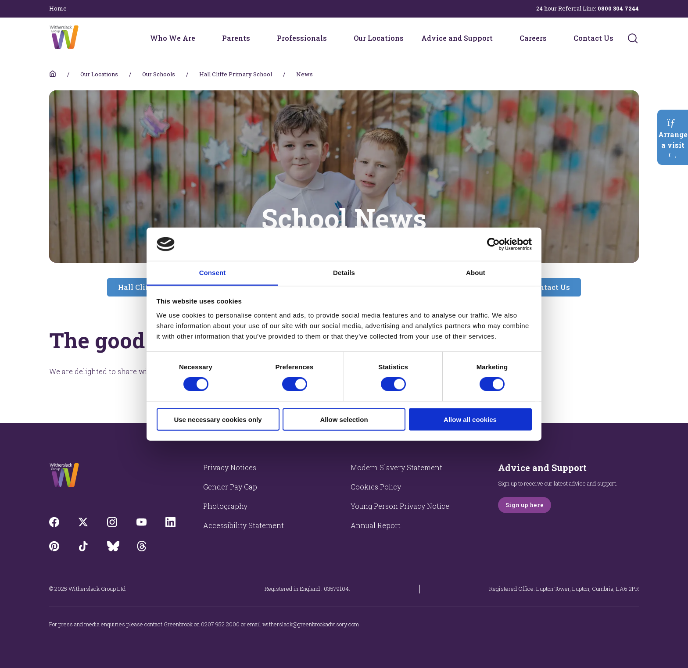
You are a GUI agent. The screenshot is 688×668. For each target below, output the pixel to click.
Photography (225, 506)
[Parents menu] (255, 38)
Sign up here (524, 505)
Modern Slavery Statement (396, 467)
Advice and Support (457, 38)
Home (58, 8)
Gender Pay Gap (230, 486)
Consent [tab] (212, 272)
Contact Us (593, 38)
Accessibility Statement (243, 525)
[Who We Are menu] (200, 38)
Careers (533, 38)
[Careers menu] (552, 38)
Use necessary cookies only (218, 419)
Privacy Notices (229, 467)
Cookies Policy (376, 486)
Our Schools (158, 74)
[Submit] (633, 38)
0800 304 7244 (618, 8)
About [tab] (475, 272)
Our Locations (379, 38)
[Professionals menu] (332, 38)
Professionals (302, 38)
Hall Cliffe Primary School (235, 74)
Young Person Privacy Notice (400, 506)
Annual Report (376, 525)
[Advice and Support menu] (498, 38)
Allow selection (344, 419)
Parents (236, 38)
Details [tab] (344, 272)
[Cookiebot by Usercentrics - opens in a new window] (493, 244)
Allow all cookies (470, 419)
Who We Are (172, 38)
